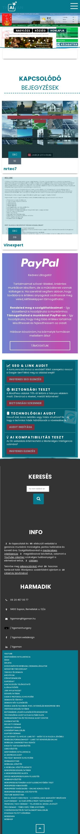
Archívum (9, 675)
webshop (8, 819)
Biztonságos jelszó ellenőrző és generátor (26, 712)
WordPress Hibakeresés (15, 786)
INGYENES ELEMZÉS (22, 451)
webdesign (9, 816)
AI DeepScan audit (13, 755)
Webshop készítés (12, 779)
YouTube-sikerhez (14, 557)
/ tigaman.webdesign (19, 637)
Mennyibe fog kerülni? (15, 669)
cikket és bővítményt (16, 573)
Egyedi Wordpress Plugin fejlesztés (21, 776)
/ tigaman (13, 646)
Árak (6, 660)
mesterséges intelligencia (17, 657)
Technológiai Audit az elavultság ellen (24, 715)
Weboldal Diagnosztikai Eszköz (19, 742)
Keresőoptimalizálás (14, 730)
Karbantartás (11, 721)
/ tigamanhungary (17, 628)
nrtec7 (10, 168)
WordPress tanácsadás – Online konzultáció (26, 789)
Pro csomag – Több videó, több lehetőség (24, 807)
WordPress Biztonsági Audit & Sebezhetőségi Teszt (29, 783)
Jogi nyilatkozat (12, 690)
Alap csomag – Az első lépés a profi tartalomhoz (28, 801)
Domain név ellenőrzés (16, 703)
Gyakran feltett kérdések (17, 813)
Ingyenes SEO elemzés (25, 379)
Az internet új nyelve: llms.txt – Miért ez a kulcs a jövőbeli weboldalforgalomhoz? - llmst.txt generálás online (34, 738)
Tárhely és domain (13, 672)
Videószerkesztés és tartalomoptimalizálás (26, 810)
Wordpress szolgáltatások (17, 770)
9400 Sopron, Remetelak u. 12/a (24, 609)
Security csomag (12, 724)
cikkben (33, 560)
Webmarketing (11, 761)
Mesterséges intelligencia (17, 752)
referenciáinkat (28, 566)
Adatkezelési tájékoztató (17, 684)
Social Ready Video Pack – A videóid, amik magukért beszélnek (35, 798)
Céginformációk (12, 678)
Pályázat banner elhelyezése (18, 758)
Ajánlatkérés (11, 687)
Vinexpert (13, 245)
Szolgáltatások (12, 693)
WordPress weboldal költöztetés (20, 792)
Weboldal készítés (13, 764)
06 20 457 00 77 (16, 599)
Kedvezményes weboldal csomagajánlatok (25, 666)
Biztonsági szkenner (25, 403)
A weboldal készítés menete (18, 767)
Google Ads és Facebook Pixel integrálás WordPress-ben (32, 706)
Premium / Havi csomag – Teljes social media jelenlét (31, 804)
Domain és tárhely (13, 700)
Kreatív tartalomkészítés (17, 746)
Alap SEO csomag (12, 733)
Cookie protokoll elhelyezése (19, 697)
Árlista (8, 663)
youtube (8, 654)
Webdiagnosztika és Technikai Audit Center (26, 718)
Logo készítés (10, 749)
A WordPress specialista (16, 773)
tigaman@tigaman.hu (20, 618)
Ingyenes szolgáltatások (16, 709)
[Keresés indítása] (38, 499)
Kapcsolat (9, 681)
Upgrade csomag (12, 727)
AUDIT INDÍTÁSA (20, 427)
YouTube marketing (14, 795)
